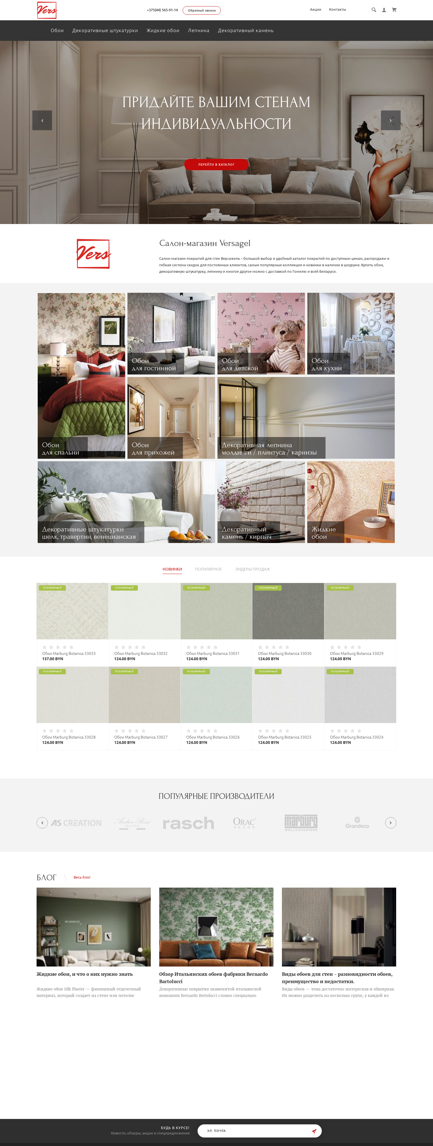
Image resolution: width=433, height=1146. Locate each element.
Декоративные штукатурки (105, 30)
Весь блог (82, 877)
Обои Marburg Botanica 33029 (356, 653)
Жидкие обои (163, 30)
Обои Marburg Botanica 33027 (141, 737)
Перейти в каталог (216, 164)
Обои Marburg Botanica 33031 (213, 653)
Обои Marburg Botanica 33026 (213, 737)
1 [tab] (213, 220)
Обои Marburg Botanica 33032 (141, 653)
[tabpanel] (216, 132)
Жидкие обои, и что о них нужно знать (85, 974)
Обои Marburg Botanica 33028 (69, 737)
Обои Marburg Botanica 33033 (69, 653)
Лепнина (199, 30)
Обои (57, 30)
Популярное (208, 569)
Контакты (337, 9)
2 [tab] (220, 220)
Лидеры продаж (252, 569)
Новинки (172, 569)
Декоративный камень (246, 30)
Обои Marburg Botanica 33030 (284, 653)
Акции (315, 9)
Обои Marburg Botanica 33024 (356, 737)
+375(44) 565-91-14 (162, 10)
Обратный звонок (202, 10)
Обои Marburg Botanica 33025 (284, 737)
